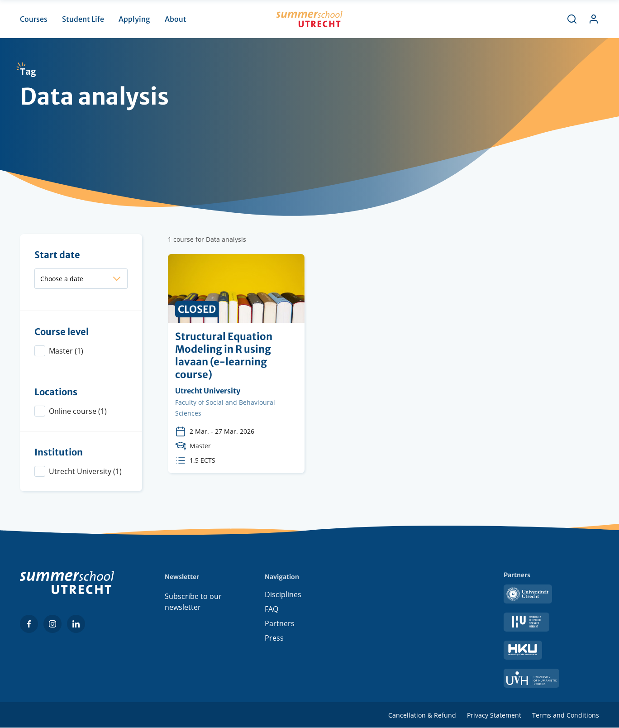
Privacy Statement (494, 715)
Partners (280, 625)
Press (274, 640)
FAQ (271, 611)
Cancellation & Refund (422, 715)
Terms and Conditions (565, 715)
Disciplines (283, 596)
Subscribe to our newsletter (193, 601)
